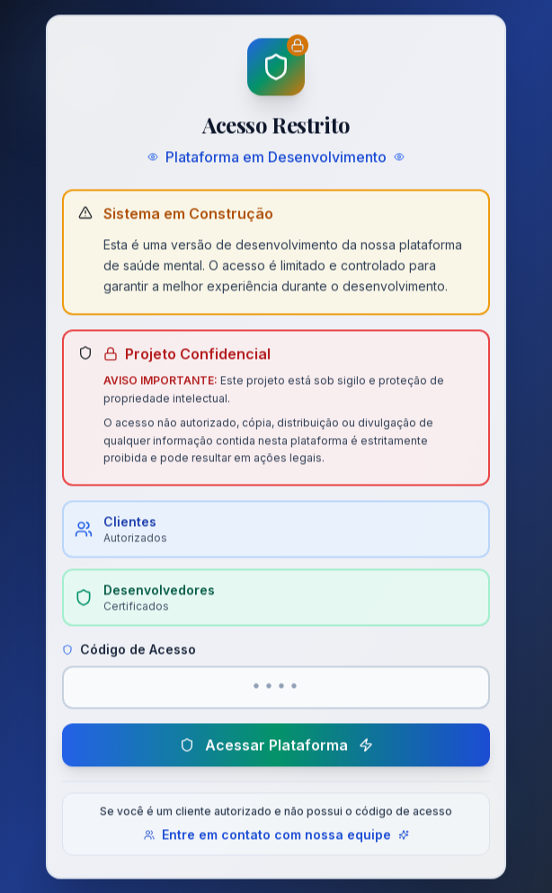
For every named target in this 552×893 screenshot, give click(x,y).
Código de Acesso (129, 652)
